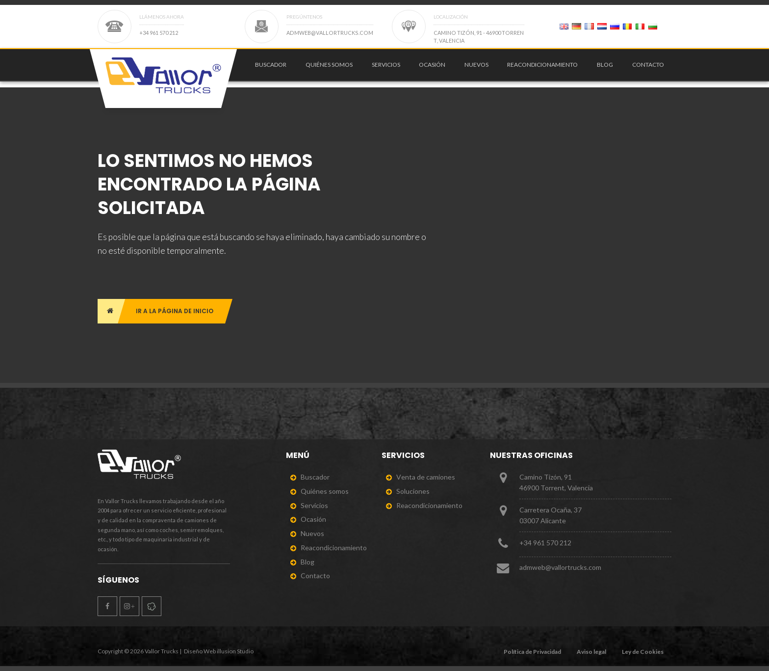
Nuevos (476, 67)
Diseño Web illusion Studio (219, 651)
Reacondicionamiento (542, 67)
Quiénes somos (329, 67)
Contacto (648, 67)
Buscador (270, 67)
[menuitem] (269, 67)
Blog (605, 67)
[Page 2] (564, 26)
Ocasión (432, 67)
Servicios (386, 67)
